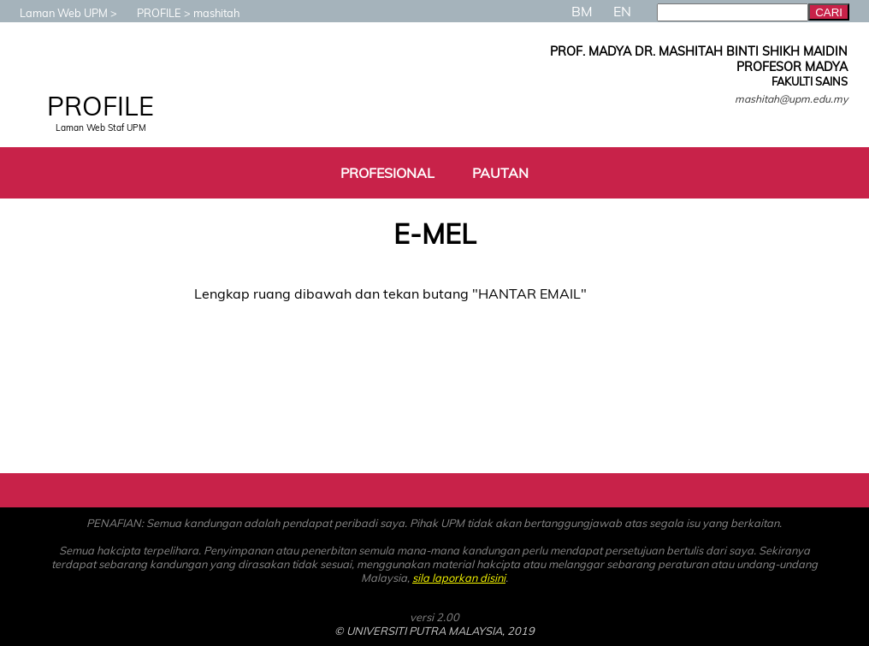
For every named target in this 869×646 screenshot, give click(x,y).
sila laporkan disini (458, 577)
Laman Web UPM (55, 13)
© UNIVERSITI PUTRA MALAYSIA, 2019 (434, 630)
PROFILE (150, 13)
